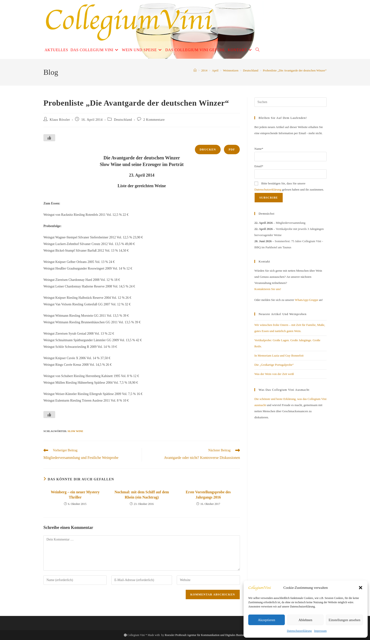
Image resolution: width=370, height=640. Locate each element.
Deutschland (123, 119)
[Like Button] (49, 137)
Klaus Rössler (60, 119)
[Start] (195, 70)
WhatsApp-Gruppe (306, 300)
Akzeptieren (266, 620)
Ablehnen (305, 620)
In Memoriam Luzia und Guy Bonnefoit (278, 355)
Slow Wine (75, 431)
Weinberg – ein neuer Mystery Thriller (75, 494)
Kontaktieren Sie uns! (267, 289)
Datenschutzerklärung (299, 630)
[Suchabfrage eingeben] (290, 102)
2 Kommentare (154, 119)
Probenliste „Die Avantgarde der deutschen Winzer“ (295, 70)
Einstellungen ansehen (344, 620)
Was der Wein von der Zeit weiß (274, 374)
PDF (232, 149)
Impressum (320, 630)
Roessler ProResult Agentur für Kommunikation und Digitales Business (205, 635)
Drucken (208, 149)
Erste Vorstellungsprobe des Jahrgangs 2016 (208, 494)
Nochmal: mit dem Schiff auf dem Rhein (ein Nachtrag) (141, 494)
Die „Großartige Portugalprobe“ (274, 364)
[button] (360, 587)
